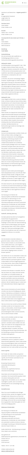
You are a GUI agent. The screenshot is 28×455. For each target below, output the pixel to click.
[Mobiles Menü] (24, 3)
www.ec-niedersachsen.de (7, 451)
